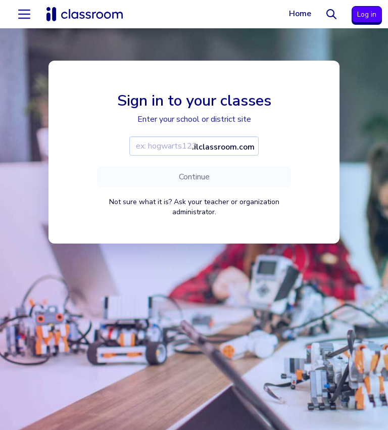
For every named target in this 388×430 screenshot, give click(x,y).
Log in (366, 14)
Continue (194, 176)
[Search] (331, 14)
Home (300, 13)
